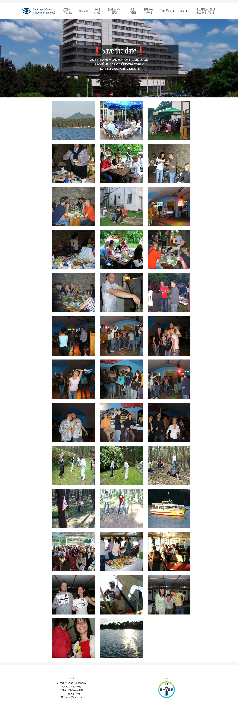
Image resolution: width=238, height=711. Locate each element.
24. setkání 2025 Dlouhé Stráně (206, 11)
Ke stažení (132, 11)
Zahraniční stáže (114, 11)
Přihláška (165, 11)
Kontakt (83, 11)
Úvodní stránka (67, 11)
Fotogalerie (183, 11)
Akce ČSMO (97, 11)
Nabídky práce (148, 11)
